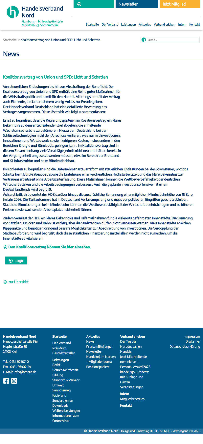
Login (16, 270)
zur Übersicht (15, 292)
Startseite (92, 24)
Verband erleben (164, 24)
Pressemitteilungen (99, 357)
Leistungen (128, 24)
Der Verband (110, 24)
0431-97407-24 (20, 377)
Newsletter (94, 362)
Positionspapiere (97, 377)
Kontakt (194, 24)
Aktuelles (145, 24)
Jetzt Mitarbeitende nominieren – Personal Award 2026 (135, 372)
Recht (56, 375)
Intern (182, 24)
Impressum (192, 347)
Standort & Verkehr (65, 390)
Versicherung (61, 400)
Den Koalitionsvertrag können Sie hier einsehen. (49, 257)
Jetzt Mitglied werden (174, 4)
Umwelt (58, 395)
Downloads (60, 416)
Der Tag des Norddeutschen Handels (131, 357)
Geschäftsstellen (63, 363)
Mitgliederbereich (92, 4)
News (90, 352)
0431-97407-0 (19, 372)
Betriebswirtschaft (65, 380)
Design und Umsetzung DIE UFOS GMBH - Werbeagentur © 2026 (160, 441)
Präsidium (59, 358)
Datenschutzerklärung (184, 357)
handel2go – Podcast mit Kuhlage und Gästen (134, 387)
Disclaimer (193, 352)
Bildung (57, 385)
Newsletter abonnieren (128, 4)
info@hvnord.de (25, 382)
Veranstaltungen (131, 397)
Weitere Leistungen (66, 421)
